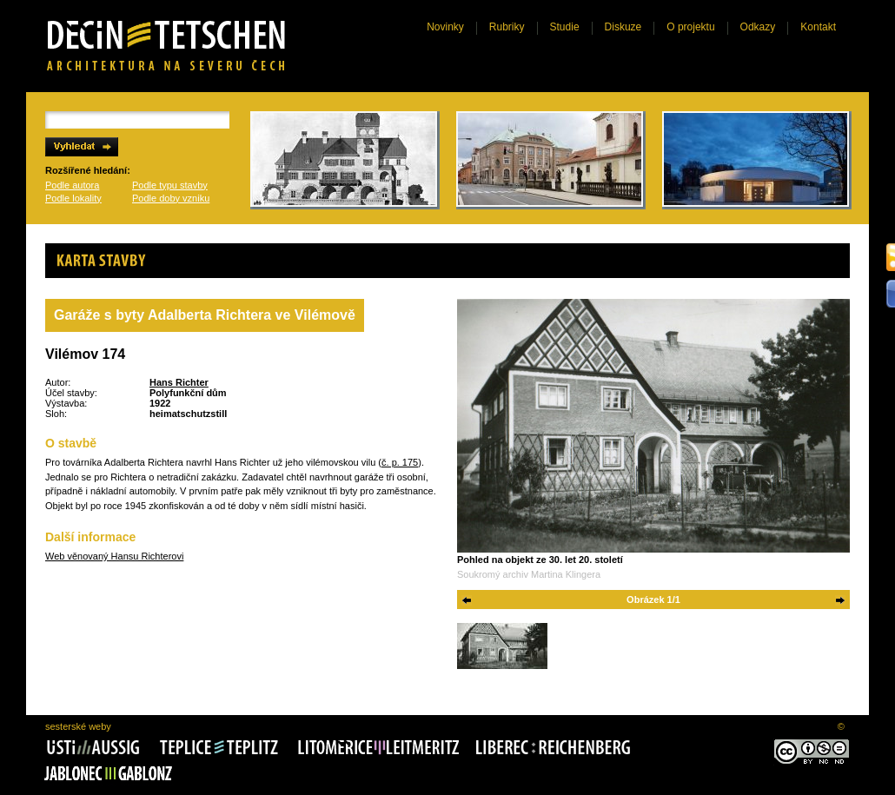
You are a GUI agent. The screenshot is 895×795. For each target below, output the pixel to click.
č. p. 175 (399, 462)
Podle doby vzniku (170, 198)
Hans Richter (179, 382)
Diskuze (623, 27)
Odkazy (758, 27)
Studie (565, 27)
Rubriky (507, 27)
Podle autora (72, 185)
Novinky (445, 27)
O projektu (690, 27)
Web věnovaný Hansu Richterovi (114, 556)
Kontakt (818, 27)
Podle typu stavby (170, 185)
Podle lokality (73, 198)
